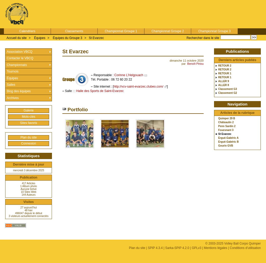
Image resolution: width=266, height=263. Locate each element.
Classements (74, 31)
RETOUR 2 (224, 65)
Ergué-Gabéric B (228, 142)
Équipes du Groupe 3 (67, 38)
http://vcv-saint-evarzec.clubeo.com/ (138, 86)
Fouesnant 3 (226, 130)
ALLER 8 (223, 85)
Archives (13, 98)
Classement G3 (227, 89)
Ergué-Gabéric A (228, 138)
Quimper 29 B (226, 118)
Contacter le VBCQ (20, 58)
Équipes (39, 38)
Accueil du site (16, 38)
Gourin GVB (225, 145)
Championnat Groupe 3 (214, 31)
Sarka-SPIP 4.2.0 (177, 248)
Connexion (28, 143)
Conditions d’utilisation (245, 248)
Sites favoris (28, 123)
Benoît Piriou (195, 63)
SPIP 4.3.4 (155, 248)
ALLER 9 (223, 81)
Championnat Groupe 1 (121, 31)
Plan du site (29, 137)
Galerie (29, 110)
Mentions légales (215, 248)
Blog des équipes (19, 91)
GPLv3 (196, 248)
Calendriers (27, 31)
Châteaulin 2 (226, 122)
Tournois (12, 71)
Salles (11, 85)
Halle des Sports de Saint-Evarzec (100, 91)
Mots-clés (28, 117)
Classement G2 (227, 93)
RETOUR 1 (224, 73)
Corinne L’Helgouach (128, 75)
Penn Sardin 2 (227, 126)
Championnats (17, 65)
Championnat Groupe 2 (167, 31)
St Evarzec (96, 38)
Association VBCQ (19, 52)
